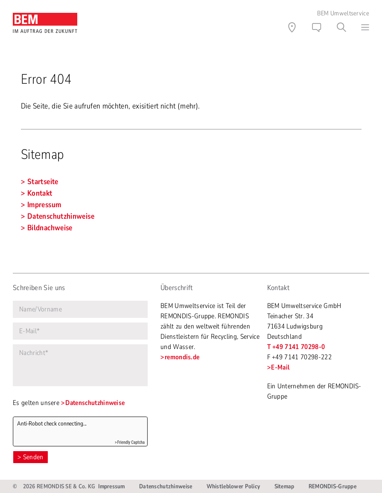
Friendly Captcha (131, 442)
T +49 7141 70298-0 (296, 347)
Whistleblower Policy (233, 486)
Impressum (111, 486)
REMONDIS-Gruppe (332, 486)
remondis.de (182, 357)
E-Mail (280, 367)
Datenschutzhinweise (95, 403)
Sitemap (284, 486)
